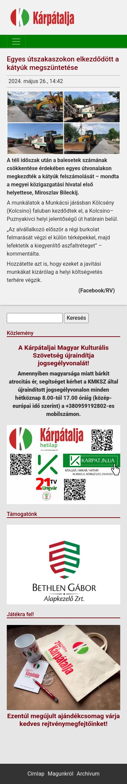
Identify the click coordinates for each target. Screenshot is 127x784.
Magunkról (60, 773)
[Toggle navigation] (16, 41)
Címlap (35, 773)
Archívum (88, 773)
